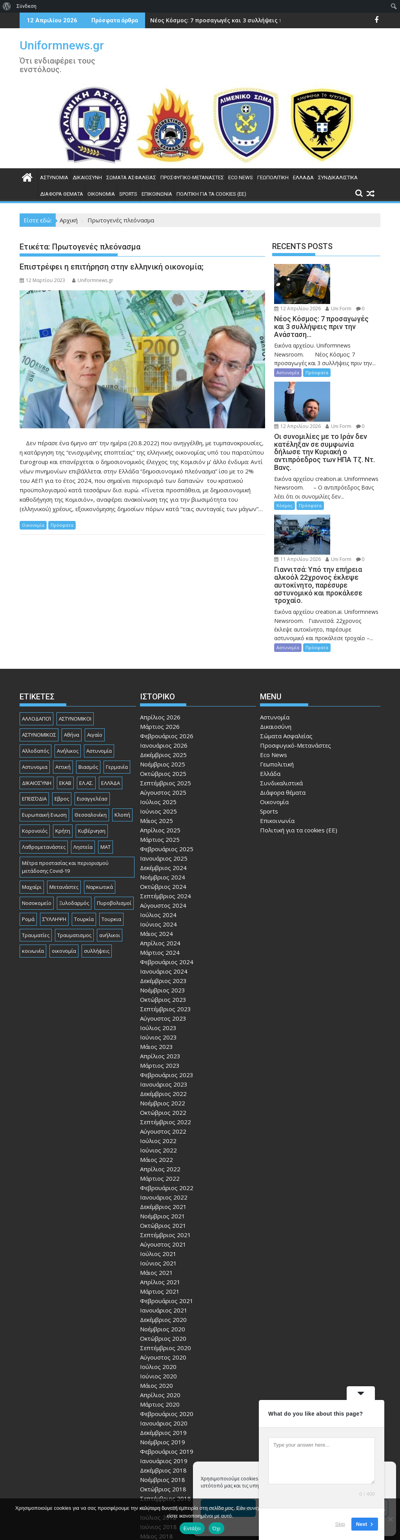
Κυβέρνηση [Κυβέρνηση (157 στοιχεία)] (91, 760)
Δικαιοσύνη (87, 177)
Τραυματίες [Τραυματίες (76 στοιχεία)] (35, 864)
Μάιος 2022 (156, 1090)
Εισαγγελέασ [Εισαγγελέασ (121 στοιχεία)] (92, 728)
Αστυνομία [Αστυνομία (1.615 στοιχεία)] (99, 680)
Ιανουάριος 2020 (163, 1353)
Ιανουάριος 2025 (163, 788)
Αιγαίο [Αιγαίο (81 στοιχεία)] (94, 664)
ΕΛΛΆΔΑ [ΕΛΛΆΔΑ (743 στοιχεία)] (110, 712)
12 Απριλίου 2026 (348, 268)
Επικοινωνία (157, 194)
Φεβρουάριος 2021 (166, 1231)
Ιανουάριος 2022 (163, 1127)
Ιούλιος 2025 (158, 732)
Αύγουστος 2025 (163, 722)
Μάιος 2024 (156, 864)
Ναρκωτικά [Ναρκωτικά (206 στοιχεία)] (99, 817)
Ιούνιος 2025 (158, 741)
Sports (128, 194)
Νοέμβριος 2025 (162, 694)
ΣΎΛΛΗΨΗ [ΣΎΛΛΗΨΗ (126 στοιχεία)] (54, 848)
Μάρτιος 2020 (160, 1334)
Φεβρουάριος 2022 (166, 1118)
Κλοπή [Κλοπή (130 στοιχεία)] (122, 744)
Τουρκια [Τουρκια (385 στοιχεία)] (111, 848)
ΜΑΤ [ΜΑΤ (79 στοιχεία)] (105, 776)
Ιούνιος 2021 (158, 1193)
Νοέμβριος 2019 (162, 1372)
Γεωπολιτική (273, 177)
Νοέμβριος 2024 (162, 807)
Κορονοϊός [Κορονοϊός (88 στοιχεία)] (34, 760)
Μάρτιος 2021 (160, 1221)
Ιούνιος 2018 (158, 1457)
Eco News (240, 177)
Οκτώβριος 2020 (163, 1268)
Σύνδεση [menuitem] (26, 6)
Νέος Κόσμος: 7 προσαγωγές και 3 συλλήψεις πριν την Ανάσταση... (244, 20)
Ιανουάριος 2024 (163, 901)
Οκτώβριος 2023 (163, 930)
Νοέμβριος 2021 (162, 1146)
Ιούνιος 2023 (158, 967)
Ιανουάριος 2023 (163, 1014)
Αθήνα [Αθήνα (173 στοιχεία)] (71, 664)
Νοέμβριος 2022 (162, 1033)
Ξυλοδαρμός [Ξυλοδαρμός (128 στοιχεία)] (74, 832)
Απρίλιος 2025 (160, 760)
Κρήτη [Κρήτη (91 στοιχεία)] (62, 760)
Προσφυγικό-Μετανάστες (192, 177)
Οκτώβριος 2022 (163, 1043)
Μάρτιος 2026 (160, 657)
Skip (340, 1524)
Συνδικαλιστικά (338, 177)
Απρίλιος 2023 (160, 986)
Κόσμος (284, 459)
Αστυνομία (54, 177)
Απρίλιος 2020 (160, 1325)
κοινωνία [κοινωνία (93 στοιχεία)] (33, 881)
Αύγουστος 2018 (163, 1438)
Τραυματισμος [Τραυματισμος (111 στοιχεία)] (74, 864)
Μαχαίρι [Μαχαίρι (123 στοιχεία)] (32, 817)
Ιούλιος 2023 (158, 958)
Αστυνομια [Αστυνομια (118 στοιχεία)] (34, 696)
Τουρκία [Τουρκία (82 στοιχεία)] (84, 848)
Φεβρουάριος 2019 (166, 1381)
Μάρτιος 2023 (160, 995)
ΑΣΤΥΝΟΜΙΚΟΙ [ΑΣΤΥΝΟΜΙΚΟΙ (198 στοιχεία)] (75, 648)
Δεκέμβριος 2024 (163, 798)
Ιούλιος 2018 (158, 1447)
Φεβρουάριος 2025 (166, 779)
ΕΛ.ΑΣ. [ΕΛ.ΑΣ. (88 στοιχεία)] (86, 712)
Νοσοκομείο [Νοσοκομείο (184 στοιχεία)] (36, 832)
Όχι (217, 1528)
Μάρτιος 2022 (160, 1108)
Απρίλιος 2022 (160, 1099)
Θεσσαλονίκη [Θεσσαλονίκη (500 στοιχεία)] (91, 744)
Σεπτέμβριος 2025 (165, 713)
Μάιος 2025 (156, 751)
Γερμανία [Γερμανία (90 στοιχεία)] (117, 696)
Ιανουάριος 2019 (163, 1391)
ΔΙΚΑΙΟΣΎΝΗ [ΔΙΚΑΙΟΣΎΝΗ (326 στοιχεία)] (36, 712)
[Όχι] (390, 1519)
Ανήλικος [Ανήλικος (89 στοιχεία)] (67, 680)
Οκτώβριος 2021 (163, 1156)
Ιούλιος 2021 (158, 1184)
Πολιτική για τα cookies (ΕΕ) (211, 194)
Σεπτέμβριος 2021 (165, 1165)
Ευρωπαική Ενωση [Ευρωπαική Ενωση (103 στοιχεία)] (44, 744)
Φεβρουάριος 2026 (166, 666)
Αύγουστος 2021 (163, 1174)
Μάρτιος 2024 (160, 883)
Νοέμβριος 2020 (162, 1259)
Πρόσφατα (62, 525)
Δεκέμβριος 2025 (163, 685)
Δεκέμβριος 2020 (163, 1250)
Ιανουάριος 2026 (163, 675)
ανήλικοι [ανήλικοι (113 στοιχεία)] (109, 864)
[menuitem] (7, 6)
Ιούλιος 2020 (158, 1297)
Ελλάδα (303, 177)
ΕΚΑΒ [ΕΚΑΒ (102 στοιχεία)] (65, 712)
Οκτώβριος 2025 (163, 704)
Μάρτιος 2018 (160, 1485)
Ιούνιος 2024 (158, 854)
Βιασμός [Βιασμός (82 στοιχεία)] (88, 696)
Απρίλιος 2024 (160, 873)
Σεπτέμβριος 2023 (165, 939)
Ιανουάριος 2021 (163, 1240)
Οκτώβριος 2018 (163, 1419)
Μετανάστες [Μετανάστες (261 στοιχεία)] (63, 817)
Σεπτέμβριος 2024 (165, 826)
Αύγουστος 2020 (163, 1287)
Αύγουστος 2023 (163, 948)
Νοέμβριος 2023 (162, 920)
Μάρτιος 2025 (160, 770)
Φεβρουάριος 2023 (166, 1005)
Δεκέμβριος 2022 (163, 1024)
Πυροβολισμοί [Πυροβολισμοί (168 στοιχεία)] (114, 832)
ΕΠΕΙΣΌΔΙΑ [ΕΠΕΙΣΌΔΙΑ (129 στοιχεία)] (34, 728)
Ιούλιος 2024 (158, 845)
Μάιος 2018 (156, 1466)
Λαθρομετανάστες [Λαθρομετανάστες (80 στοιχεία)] (43, 776)
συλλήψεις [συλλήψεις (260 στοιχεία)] (96, 881)
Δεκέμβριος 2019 (163, 1363)
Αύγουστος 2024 (163, 835)
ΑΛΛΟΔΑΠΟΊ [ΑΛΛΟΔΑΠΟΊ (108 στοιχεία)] (36, 648)
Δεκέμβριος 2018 (163, 1400)
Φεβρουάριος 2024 (166, 892)
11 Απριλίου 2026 (348, 472)
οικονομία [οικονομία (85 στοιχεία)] (64, 881)
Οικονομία (101, 194)
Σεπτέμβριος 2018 (165, 1429)
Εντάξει (192, 1528)
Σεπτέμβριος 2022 (165, 1052)
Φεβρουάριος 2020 (166, 1344)
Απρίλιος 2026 (160, 647)
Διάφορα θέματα (61, 194)
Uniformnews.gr (62, 45)
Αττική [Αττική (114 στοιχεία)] (63, 696)
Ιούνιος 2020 (158, 1306)
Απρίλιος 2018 (160, 1476)
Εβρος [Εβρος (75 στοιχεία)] (62, 728)
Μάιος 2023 (156, 977)
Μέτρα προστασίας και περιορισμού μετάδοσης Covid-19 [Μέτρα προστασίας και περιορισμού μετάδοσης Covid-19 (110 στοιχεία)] (65, 797)
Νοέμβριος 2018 (162, 1410)
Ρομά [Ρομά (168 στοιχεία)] (28, 848)
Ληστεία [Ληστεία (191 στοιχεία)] (83, 776)
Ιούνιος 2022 (158, 1080)
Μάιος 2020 (156, 1316)
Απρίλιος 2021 (160, 1212)
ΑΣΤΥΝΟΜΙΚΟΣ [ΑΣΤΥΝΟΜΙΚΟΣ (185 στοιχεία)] (39, 664)
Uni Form (338, 277)
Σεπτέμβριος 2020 (165, 1278)
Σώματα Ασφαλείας (131, 177)
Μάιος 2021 (156, 1203)
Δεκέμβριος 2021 (163, 1137)
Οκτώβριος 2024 (163, 817)
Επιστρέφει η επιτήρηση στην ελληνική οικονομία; (112, 266)
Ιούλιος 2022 (158, 1071)
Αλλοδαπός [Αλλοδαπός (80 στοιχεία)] (35, 680)
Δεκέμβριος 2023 (163, 911)
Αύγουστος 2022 (163, 1061)
